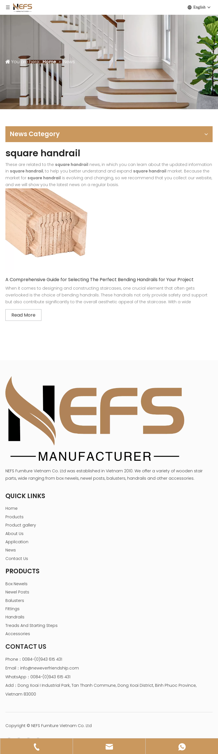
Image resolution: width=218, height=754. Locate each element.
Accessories (17, 634)
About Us (14, 533)
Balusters (14, 600)
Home (11, 508)
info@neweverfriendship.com (49, 668)
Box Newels (16, 584)
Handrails (14, 617)
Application (16, 542)
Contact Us (16, 558)
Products (14, 517)
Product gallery (20, 525)
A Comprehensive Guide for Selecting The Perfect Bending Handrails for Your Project (99, 279)
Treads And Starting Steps (31, 625)
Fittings (12, 609)
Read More (23, 315)
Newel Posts (17, 592)
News (10, 550)
